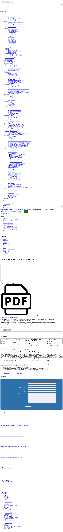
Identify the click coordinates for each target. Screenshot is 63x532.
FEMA (6, 120)
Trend (4, 254)
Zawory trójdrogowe (12, 47)
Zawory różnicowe (11, 44)
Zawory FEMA (11, 122)
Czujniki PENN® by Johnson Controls (15, 132)
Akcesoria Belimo (11, 102)
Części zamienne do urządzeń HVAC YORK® (12, 219)
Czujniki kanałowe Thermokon (16, 159)
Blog (6, 201)
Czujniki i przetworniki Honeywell (15, 77)
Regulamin (7, 530)
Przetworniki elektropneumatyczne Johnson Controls (18, 89)
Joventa (6, 139)
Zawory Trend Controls (12, 129)
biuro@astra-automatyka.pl (7, 2)
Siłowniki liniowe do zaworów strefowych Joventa (18, 146)
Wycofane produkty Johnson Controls (15, 68)
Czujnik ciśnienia (8, 511)
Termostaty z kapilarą (12, 52)
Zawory (6, 28)
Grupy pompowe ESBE (12, 190)
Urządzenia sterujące (7, 230)
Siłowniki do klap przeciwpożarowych (15, 22)
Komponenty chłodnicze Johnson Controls (16, 87)
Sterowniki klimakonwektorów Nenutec (16, 186)
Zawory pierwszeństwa (12, 40)
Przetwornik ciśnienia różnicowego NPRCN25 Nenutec (11, 459)
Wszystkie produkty (9, 63)
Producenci (5, 71)
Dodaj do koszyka (5, 317)
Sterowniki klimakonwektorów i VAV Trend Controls (18, 128)
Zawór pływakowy (9, 521)
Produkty (5, 14)
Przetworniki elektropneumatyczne (10, 227)
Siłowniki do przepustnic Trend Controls (16, 126)
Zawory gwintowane (12, 33)
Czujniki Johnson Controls (13, 86)
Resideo (7, 106)
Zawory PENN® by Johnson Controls (15, 134)
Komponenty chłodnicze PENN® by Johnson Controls (18, 133)
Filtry (4, 221)
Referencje (7, 204)
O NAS (4, 526)
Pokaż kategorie (3, 213)
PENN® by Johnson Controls (11, 131)
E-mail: (24, 389)
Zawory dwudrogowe (12, 30)
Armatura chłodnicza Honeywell (14, 75)
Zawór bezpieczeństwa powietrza (12, 519)
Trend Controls (8, 123)
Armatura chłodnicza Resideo (14, 108)
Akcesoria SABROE (7, 218)
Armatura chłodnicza (9, 59)
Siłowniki (7, 21)
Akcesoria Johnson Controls (13, 85)
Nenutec (7, 180)
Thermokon (7, 148)
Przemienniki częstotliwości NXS (14, 56)
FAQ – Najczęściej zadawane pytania (12, 203)
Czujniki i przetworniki (7, 220)
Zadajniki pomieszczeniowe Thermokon (16, 149)
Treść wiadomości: (22, 393)
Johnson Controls (8, 84)
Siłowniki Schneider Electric (13, 117)
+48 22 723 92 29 (5, 1)
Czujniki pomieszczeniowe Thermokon (18, 154)
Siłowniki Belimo (11, 104)
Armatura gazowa (8, 60)
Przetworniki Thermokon (13, 167)
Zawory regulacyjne (12, 42)
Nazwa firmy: (23, 385)
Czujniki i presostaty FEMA (13, 121)
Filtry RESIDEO (11, 112)
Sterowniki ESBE (11, 195)
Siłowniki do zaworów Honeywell (14, 82)
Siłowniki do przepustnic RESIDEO (15, 111)
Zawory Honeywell (12, 83)
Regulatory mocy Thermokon (14, 151)
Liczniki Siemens (11, 96)
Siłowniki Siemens (11, 99)
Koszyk (61, 5)
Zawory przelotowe (12, 41)
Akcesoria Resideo (11, 107)
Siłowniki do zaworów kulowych (16, 24)
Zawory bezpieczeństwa (12, 29)
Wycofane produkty (9, 64)
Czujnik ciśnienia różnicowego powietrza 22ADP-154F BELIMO (13, 448)
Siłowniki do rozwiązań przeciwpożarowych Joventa (18, 143)
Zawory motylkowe (12, 38)
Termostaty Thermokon (12, 168)
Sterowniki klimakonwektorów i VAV (10, 229)
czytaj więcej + (3, 326)
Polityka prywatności (9, 529)
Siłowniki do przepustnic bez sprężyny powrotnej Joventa (19, 141)
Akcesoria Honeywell (12, 76)
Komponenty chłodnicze (8, 223)
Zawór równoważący (9, 523)
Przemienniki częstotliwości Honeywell (16, 80)
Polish (48, 2)
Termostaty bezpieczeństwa (13, 50)
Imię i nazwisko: (22, 387)
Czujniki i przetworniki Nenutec (14, 184)
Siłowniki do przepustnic (13, 25)
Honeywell (7, 72)
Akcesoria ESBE (11, 189)
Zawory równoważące (12, 43)
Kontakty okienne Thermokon (14, 174)
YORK (6, 199)
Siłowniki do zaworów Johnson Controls (16, 91)
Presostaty (7, 48)
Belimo (6, 101)
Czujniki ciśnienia (11, 17)
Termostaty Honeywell (12, 73)
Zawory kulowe (11, 35)
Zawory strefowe (11, 45)
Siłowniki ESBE (11, 193)
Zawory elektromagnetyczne (13, 31)
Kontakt (4, 205)
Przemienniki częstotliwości (10, 53)
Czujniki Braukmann (12, 136)
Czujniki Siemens (11, 95)
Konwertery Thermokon (12, 152)
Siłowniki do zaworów (12, 23)
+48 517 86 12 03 (3, 495)
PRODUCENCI (6, 497)
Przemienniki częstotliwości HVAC (15, 55)
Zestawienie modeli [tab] (7, 330)
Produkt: (24, 382)
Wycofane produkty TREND (13, 70)
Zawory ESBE (11, 197)
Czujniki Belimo (11, 103)
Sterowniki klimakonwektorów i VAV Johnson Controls (19, 92)
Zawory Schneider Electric (13, 118)
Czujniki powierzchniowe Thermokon (17, 163)
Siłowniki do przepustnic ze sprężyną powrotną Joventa (19, 142)
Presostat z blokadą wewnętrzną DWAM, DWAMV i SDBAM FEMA (14, 427)
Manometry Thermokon (12, 170)
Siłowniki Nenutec (11, 181)
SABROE (7, 198)
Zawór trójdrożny (8, 524)
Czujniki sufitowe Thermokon (16, 157)
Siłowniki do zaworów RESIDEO (14, 113)
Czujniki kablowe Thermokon (16, 162)
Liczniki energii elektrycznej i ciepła (10, 224)
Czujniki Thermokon (12, 153)
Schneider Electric (9, 115)
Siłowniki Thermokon (12, 175)
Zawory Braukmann (12, 138)
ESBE (6, 188)
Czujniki (7, 16)
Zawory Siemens (11, 100)
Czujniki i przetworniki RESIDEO (14, 110)
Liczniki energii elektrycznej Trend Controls (16, 125)
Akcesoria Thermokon (12, 178)
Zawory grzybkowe (12, 32)
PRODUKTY (5, 510)
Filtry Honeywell (11, 79)
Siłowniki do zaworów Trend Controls (15, 127)
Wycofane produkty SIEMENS (14, 69)
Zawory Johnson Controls (13, 93)
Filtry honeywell (8, 514)
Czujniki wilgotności (12, 20)
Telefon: (24, 391)
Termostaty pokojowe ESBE (13, 196)
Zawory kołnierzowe (12, 34)
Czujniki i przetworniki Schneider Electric (16, 116)
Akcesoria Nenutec (11, 185)
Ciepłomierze (10, 62)
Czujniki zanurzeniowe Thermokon (17, 160)
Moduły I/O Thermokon (12, 176)
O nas (4, 200)
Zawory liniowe (11, 37)
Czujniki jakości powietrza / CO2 (14, 18)
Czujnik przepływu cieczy (10, 513)
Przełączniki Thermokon (13, 169)
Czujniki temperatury (12, 19)
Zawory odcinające (11, 39)
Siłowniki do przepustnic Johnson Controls (16, 90)
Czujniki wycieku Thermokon (16, 165)
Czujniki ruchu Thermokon (15, 155)
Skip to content (3, 12)
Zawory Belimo (11, 105)
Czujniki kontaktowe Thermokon (16, 164)
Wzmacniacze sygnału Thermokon (15, 173)
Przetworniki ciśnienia (9, 58)
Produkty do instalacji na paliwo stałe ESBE (16, 191)
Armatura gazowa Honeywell (13, 74)
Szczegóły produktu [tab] (7, 329)
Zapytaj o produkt (13, 317)
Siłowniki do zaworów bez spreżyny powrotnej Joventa (19, 144)
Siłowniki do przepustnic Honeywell (15, 81)
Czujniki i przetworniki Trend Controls (15, 124)
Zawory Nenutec (11, 183)
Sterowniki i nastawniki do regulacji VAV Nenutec (18, 187)
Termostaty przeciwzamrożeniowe (14, 51)
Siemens (7, 94)
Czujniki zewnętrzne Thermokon (16, 158)
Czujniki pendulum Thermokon (16, 156)
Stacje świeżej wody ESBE (13, 194)
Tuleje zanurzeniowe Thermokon (14, 179)
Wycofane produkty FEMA (13, 65)
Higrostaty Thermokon (12, 166)
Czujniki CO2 (8, 512)
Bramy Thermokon (11, 172)
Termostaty (7, 49)
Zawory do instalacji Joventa (13, 147)
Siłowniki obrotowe (12, 27)
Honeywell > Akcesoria (7, 244)
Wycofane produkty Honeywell (14, 66)
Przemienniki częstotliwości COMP (15, 54)
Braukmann (7, 135)
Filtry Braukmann (11, 137)
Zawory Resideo (11, 114)
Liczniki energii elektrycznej (11, 61)
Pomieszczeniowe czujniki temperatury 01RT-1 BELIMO (11, 437)
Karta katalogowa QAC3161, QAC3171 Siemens (12, 373)
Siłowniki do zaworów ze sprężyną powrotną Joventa (18, 145)
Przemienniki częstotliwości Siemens (15, 97)
